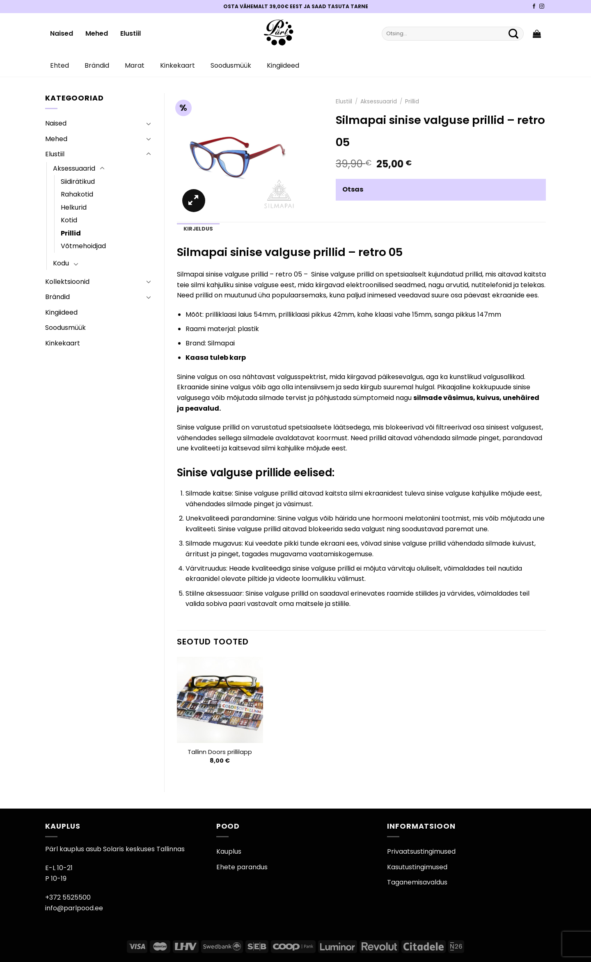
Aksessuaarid (74, 168)
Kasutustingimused (417, 867)
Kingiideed (283, 65)
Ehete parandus (242, 867)
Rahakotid (77, 194)
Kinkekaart (177, 65)
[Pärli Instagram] (541, 6)
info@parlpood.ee (74, 908)
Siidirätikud (78, 181)
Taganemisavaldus (417, 882)
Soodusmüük (231, 65)
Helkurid (74, 207)
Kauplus (228, 851)
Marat (134, 65)
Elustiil (130, 33)
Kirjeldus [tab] (198, 228)
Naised (61, 33)
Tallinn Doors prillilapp (220, 752)
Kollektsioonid (67, 281)
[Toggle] (148, 123)
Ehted (59, 65)
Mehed (96, 33)
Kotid (69, 220)
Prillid (71, 233)
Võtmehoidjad (83, 246)
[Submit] (513, 33)
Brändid (97, 65)
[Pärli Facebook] (533, 6)
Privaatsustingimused (421, 851)
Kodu (61, 263)
